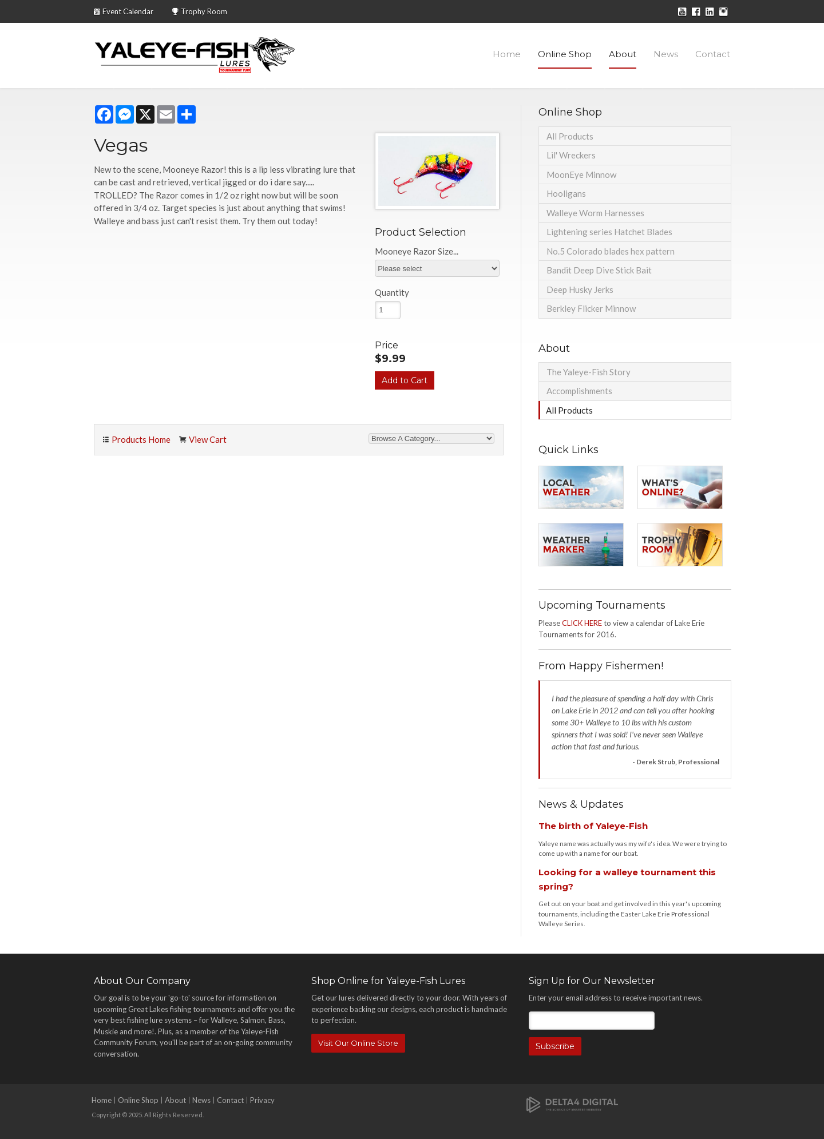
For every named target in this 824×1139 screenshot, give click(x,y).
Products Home (141, 439)
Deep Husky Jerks (579, 289)
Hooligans (566, 193)
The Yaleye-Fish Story (588, 372)
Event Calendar (127, 11)
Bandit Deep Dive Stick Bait (599, 270)
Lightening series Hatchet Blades (609, 232)
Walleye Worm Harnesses (595, 213)
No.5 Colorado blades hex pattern (610, 251)
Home (507, 54)
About (622, 54)
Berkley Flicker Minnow (591, 308)
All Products (569, 136)
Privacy (262, 1100)
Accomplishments (579, 391)
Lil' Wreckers (571, 155)
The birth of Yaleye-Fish (593, 825)
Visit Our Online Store (358, 1042)
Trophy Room (204, 11)
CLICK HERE (582, 623)
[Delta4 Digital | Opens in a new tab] (572, 1104)
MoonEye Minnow (581, 174)
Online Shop (565, 54)
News (665, 54)
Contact (712, 54)
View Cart (208, 439)
